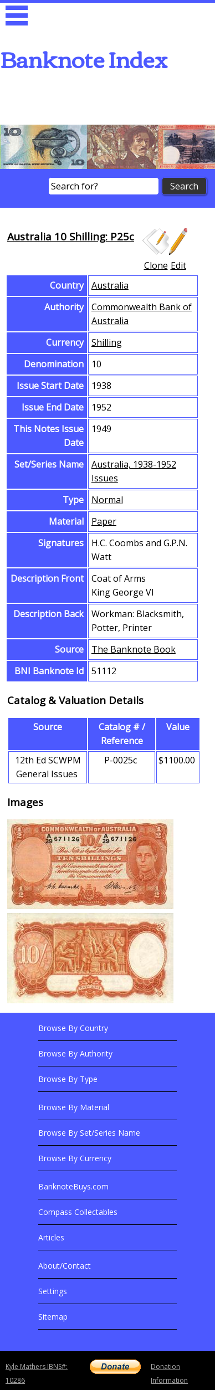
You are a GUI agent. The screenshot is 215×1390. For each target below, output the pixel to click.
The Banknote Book (133, 649)
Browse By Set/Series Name (89, 1132)
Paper (103, 521)
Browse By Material (73, 1107)
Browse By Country (73, 1028)
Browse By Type (68, 1079)
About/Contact (64, 1265)
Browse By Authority (75, 1053)
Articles (51, 1237)
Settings (52, 1291)
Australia (110, 285)
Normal (107, 500)
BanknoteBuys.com (73, 1186)
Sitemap (53, 1316)
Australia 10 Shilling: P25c (70, 236)
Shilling (106, 342)
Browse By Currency (74, 1158)
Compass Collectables (77, 1212)
